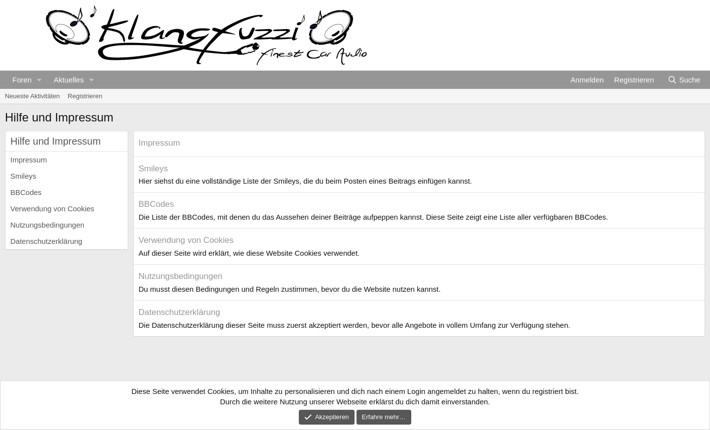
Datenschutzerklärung (46, 241)
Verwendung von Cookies (52, 208)
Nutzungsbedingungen (47, 225)
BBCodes (25, 192)
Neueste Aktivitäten (32, 96)
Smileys (23, 176)
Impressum (28, 160)
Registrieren (85, 96)
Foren (22, 80)
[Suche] (684, 80)
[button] (39, 80)
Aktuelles (69, 80)
